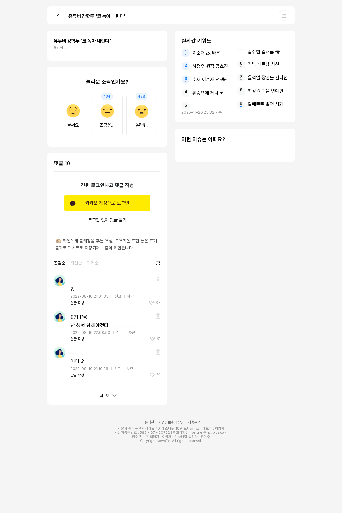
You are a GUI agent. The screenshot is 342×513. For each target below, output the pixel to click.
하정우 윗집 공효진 (210, 66)
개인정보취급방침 (171, 422)
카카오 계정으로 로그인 (107, 203)
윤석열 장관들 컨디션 (268, 78)
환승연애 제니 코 (208, 93)
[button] (59, 15)
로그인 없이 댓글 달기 (107, 219)
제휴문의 (194, 422)
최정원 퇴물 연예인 (265, 91)
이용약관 (147, 422)
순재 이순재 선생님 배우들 (212, 79)
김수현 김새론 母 (264, 52)
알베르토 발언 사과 (265, 104)
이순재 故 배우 (206, 53)
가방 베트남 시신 (263, 64)
